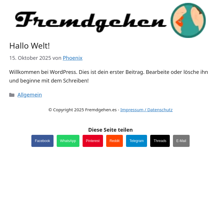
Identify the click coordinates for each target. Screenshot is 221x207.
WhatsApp (68, 141)
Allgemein (30, 94)
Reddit (115, 141)
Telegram (136, 141)
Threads (160, 141)
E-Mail (181, 141)
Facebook (42, 141)
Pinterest (93, 141)
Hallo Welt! (29, 45)
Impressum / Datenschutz (146, 109)
